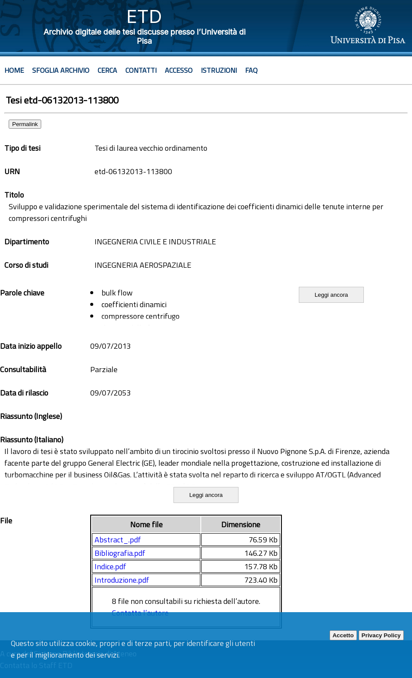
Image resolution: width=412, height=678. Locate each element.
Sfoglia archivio (60, 70)
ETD (144, 16)
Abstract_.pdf (118, 539)
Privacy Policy (381, 635)
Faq (251, 70)
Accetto (343, 635)
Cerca (107, 70)
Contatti (141, 70)
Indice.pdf (110, 566)
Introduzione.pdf (122, 580)
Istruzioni (219, 70)
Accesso (179, 70)
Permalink (25, 124)
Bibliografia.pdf (120, 553)
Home (14, 70)
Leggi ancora (331, 295)
